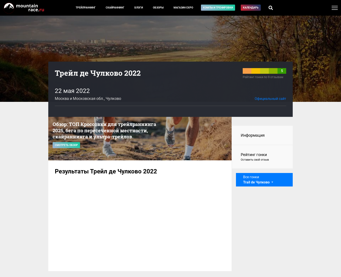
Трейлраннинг (86, 7)
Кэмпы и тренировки (218, 7)
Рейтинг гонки (262, 157)
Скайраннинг (115, 7)
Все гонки (257, 179)
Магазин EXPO (183, 7)
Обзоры (158, 7)
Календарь (251, 7)
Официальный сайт (270, 99)
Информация (253, 135)
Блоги (138, 7)
